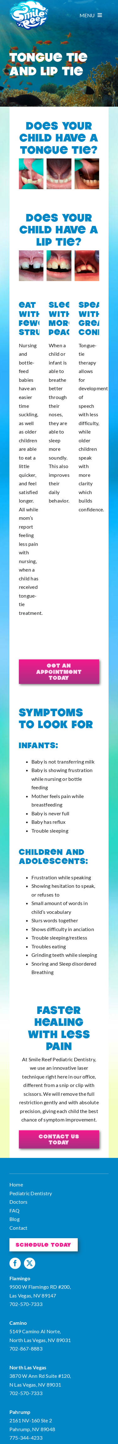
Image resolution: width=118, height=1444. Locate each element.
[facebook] (15, 1263)
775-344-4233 (25, 1438)
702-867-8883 (25, 1348)
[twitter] (29, 1263)
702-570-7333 (25, 1304)
